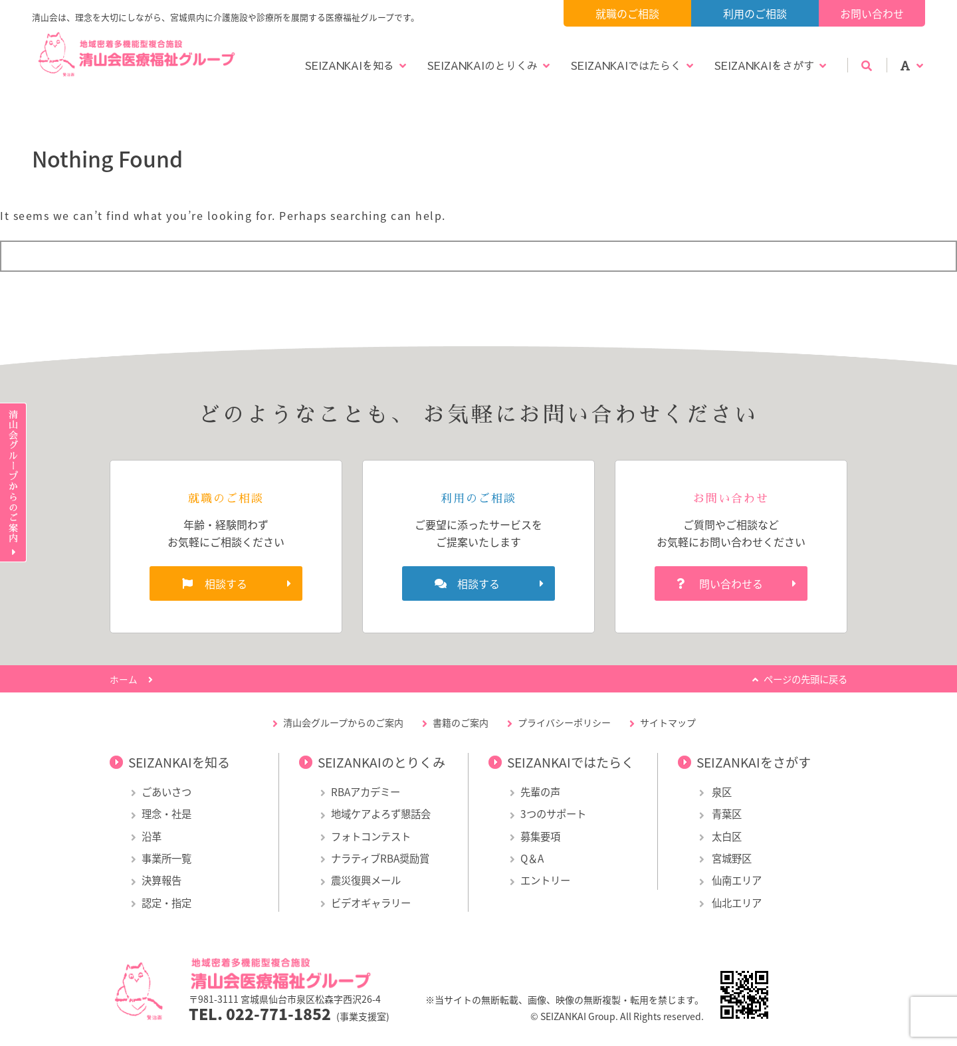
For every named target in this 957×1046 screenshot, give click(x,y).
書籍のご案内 (460, 722)
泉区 (721, 791)
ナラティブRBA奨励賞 (380, 858)
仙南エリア (736, 880)
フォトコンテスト (371, 836)
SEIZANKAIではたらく (626, 65)
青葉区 (726, 813)
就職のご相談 (627, 13)
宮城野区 (731, 858)
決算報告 (161, 880)
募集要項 (540, 836)
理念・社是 (166, 813)
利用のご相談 (755, 13)
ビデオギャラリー (371, 902)
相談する (226, 583)
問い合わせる (731, 583)
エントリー (545, 880)
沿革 (151, 836)
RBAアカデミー (365, 791)
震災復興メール (366, 880)
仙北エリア (736, 902)
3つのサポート (553, 813)
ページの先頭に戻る (805, 679)
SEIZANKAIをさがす (764, 65)
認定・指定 (166, 902)
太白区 (726, 836)
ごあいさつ (166, 791)
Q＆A (532, 858)
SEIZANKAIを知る (349, 65)
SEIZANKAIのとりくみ (482, 65)
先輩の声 (540, 791)
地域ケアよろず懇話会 (381, 813)
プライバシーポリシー (564, 722)
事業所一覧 (166, 858)
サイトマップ (668, 722)
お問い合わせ (872, 13)
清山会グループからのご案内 (343, 722)
